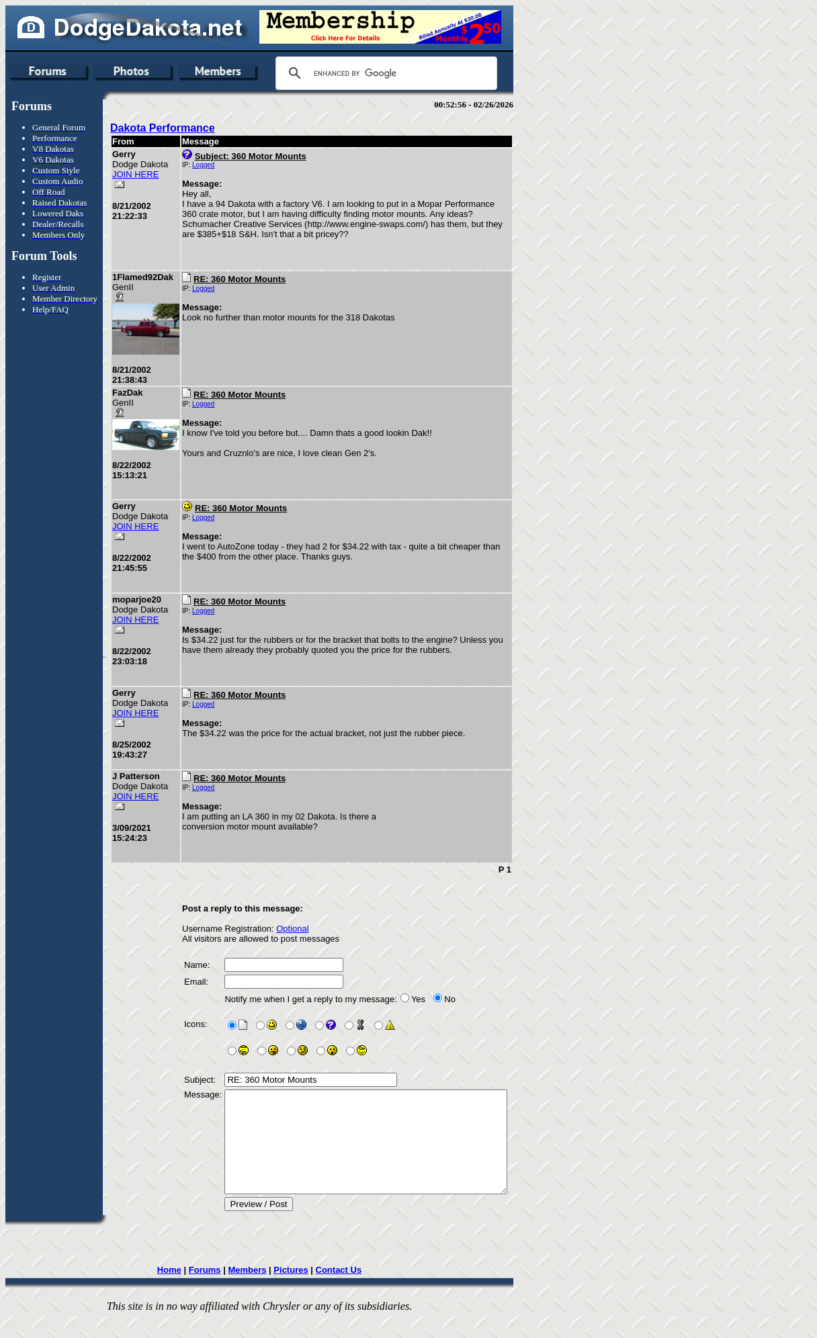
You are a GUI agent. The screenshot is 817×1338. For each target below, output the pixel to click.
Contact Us (354, 1290)
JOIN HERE (135, 174)
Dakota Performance (162, 128)
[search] (384, 73)
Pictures (307, 1290)
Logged (203, 165)
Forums (221, 1290)
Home (185, 1290)
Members (263, 1290)
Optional (292, 929)
